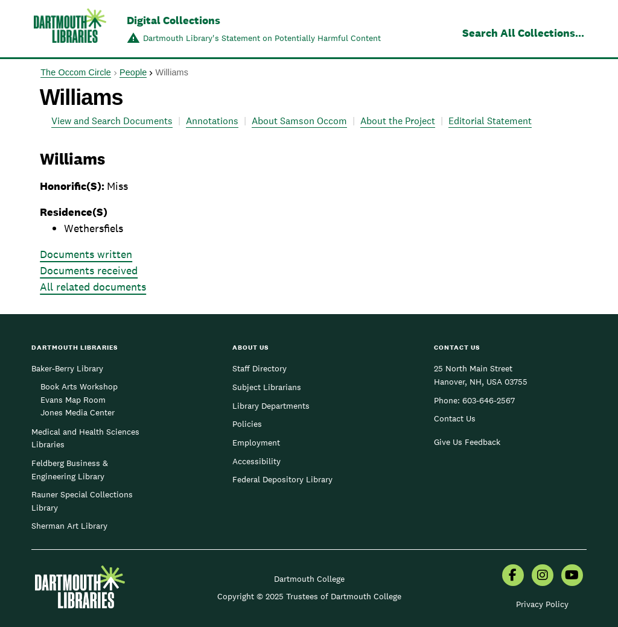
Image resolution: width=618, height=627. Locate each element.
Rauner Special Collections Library (82, 501)
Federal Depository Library (282, 479)
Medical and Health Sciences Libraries (85, 438)
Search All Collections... (523, 33)
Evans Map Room (73, 399)
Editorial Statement (490, 121)
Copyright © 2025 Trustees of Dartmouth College (309, 596)
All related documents (93, 287)
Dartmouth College (309, 578)
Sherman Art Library (69, 525)
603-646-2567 (488, 400)
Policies (247, 423)
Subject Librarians (266, 387)
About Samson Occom (299, 121)
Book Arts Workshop (79, 386)
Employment (256, 442)
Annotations (212, 121)
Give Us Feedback (467, 441)
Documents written (86, 254)
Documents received (89, 270)
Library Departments (271, 405)
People (133, 72)
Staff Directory (259, 368)
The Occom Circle (75, 72)
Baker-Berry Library (67, 368)
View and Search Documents (112, 121)
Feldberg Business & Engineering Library (69, 470)
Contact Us (455, 418)
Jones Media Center (77, 412)
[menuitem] (513, 576)
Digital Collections (173, 20)
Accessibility (256, 461)
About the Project (397, 121)
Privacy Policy (542, 604)
